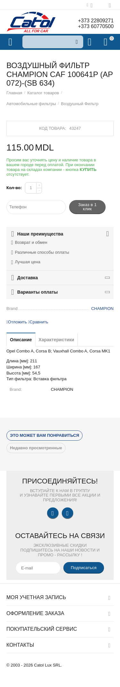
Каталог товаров (43, 92)
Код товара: (52, 128)
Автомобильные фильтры (31, 103)
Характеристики (56, 339)
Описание (21, 339)
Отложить (16, 322)
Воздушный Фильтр (80, 103)
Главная (14, 92)
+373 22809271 (96, 20)
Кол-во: (14, 187)
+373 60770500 (96, 26)
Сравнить (38, 322)
